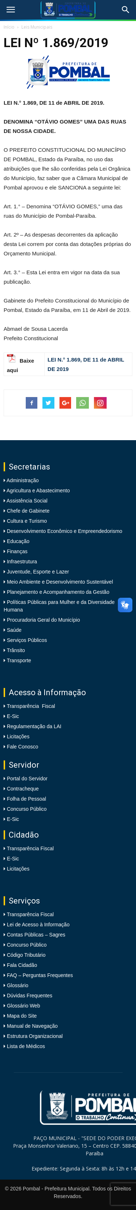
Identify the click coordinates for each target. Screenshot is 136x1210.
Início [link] (9, 27)
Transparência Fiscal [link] (31, 706)
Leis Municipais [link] (36, 27)
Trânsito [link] (15, 650)
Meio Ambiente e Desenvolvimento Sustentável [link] (59, 582)
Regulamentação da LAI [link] (34, 726)
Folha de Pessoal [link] (26, 799)
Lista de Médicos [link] (26, 1046)
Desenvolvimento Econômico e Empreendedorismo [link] (63, 531)
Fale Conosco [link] (22, 747)
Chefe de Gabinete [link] (27, 511)
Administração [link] (22, 480)
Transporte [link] (18, 660)
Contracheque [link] (23, 789)
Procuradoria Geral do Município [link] (43, 620)
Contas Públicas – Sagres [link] (36, 935)
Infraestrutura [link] (21, 561)
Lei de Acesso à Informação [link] (38, 924)
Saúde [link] (13, 630)
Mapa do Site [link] (22, 1016)
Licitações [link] (18, 736)
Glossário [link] (17, 985)
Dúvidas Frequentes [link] (29, 995)
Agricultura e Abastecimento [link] (37, 490)
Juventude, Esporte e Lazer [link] (37, 572)
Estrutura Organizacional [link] (35, 1036)
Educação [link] (17, 541)
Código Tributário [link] (26, 955)
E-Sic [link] (13, 716)
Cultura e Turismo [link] (26, 521)
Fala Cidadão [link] (22, 965)
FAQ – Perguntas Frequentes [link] (40, 975)
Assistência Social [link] (26, 501)
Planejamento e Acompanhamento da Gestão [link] (57, 592)
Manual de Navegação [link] (32, 1026)
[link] (10, 10)
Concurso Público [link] (27, 809)
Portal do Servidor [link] (27, 778)
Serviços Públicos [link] (26, 640)
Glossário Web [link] (23, 1006)
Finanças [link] (16, 551)
